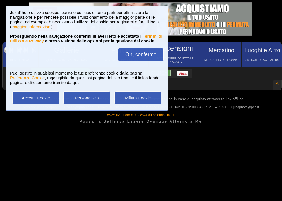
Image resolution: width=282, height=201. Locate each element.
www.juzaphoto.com (122, 115)
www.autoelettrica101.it (157, 115)
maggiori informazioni (31, 26)
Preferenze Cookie (27, 77)
